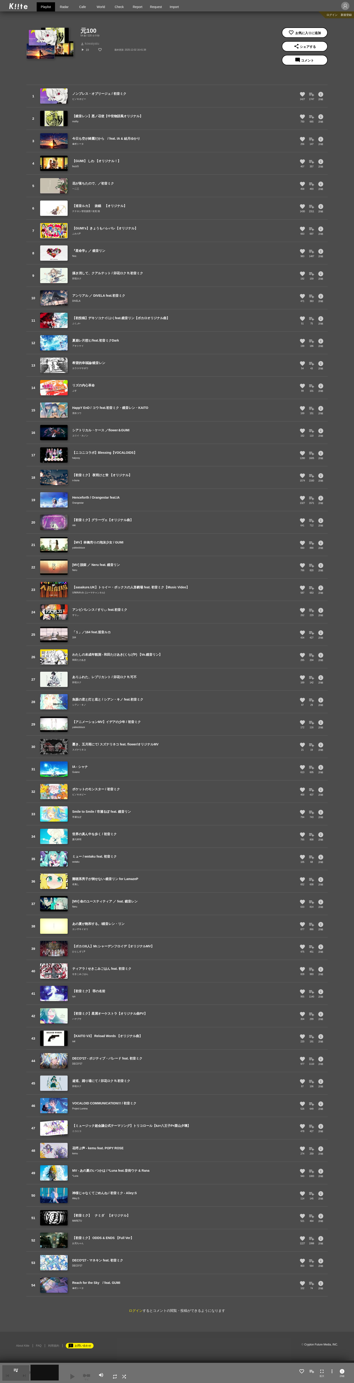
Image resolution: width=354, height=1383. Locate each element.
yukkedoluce (78, 547)
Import (174, 7)
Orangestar (78, 503)
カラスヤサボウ (80, 368)
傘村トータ (78, 144)
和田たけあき (79, 660)
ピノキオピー (79, 99)
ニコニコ (76, 1131)
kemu (75, 1153)
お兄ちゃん (78, 1243)
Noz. (74, 256)
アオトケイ (78, 346)
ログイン (331, 14)
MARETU (77, 1221)
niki (74, 525)
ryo (73, 996)
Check (119, 7)
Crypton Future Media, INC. (321, 1344)
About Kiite (22, 1345)
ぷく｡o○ (76, 323)
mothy (75, 121)
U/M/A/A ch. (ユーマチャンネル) (88, 592)
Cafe (82, 7)
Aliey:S (75, 1198)
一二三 (75, 188)
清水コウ (76, 413)
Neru (74, 570)
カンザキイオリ (80, 929)
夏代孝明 (76, 839)
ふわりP (76, 233)
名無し (75, 884)
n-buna (75, 480)
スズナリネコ (79, 749)
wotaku (76, 862)
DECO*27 (77, 1063)
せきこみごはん (80, 974)
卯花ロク (76, 278)
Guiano (76, 772)
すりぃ (75, 615)
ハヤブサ (76, 1019)
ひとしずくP (78, 951)
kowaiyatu (89, 43)
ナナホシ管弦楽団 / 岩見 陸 (86, 211)
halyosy (76, 458)
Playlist (46, 7)
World (101, 7)
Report (137, 7)
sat (73, 1041)
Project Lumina (80, 1108)
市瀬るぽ (76, 817)
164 (74, 637)
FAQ (38, 1345)
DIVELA (76, 301)
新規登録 (346, 14)
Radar (64, 7)
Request (156, 7)
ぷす (74, 390)
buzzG (75, 166)
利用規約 (53, 1345)
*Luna (75, 1176)
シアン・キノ (79, 705)
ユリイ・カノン (80, 435)
